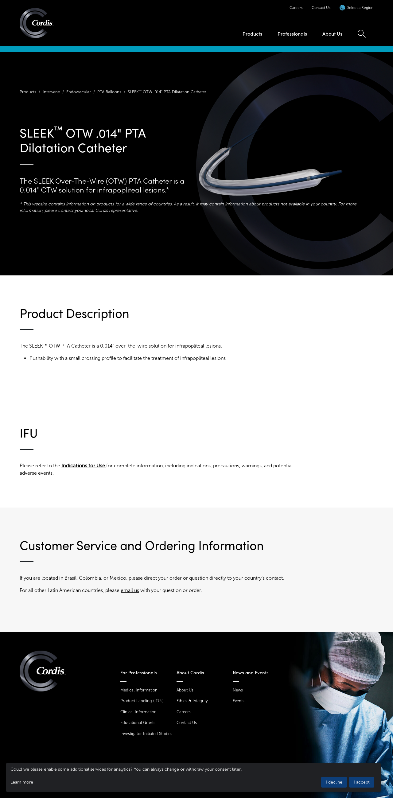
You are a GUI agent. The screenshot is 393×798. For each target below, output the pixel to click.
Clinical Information (138, 712)
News (238, 690)
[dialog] (193, 777)
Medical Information (139, 690)
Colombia (90, 578)
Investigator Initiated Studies (146, 733)
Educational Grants (137, 722)
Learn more (21, 782)
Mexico (118, 578)
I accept (362, 782)
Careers (296, 8)
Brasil (70, 578)
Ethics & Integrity (192, 701)
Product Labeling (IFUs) (142, 701)
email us (130, 590)
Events (238, 701)
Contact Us (321, 8)
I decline (334, 782)
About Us (332, 34)
